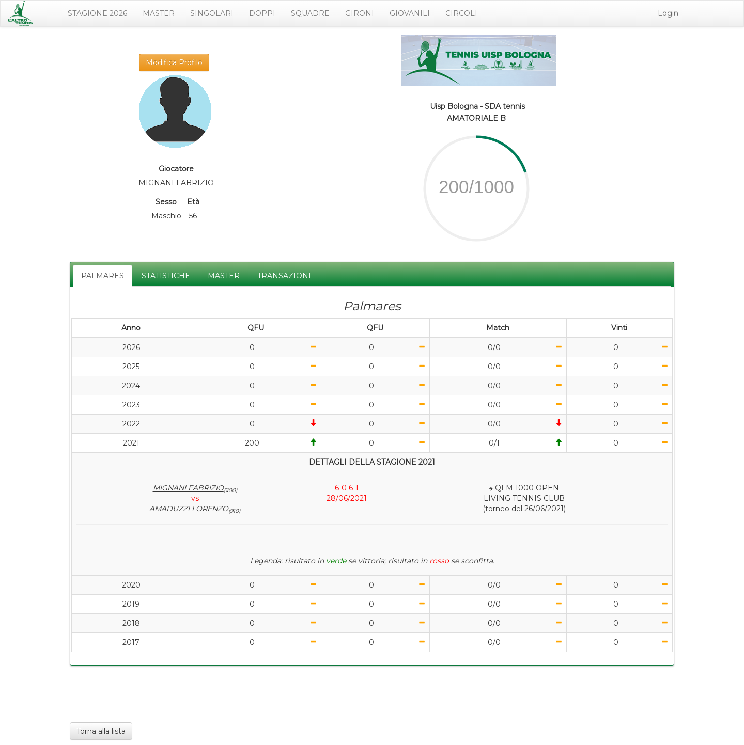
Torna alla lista (101, 731)
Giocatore (176, 168)
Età (193, 202)
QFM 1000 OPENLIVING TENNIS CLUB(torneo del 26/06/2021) (524, 498)
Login (668, 13)
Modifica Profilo (174, 62)
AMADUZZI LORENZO (194, 508)
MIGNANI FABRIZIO (195, 488)
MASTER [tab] (224, 275)
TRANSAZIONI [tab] (284, 275)
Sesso (166, 202)
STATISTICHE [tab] (166, 275)
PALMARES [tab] (102, 275)
